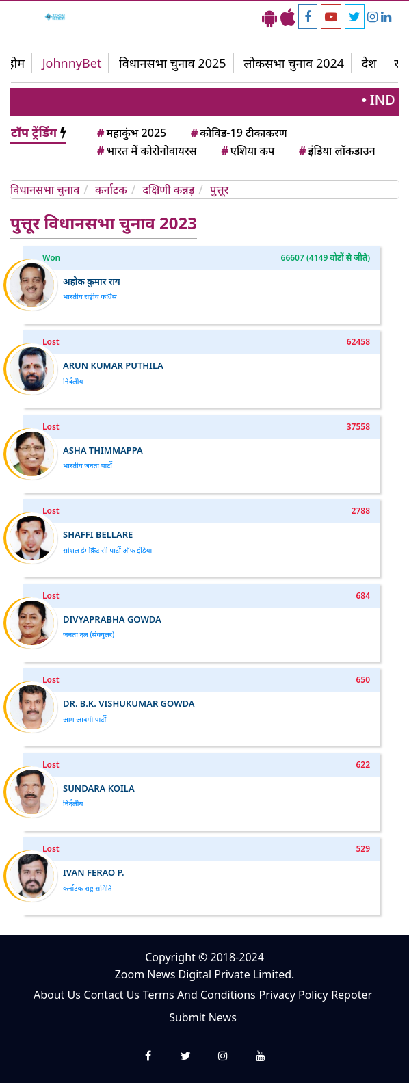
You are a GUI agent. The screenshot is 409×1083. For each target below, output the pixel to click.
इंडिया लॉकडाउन (336, 150)
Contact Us (112, 994)
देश (369, 63)
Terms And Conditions (199, 994)
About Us (57, 994)
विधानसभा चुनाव (46, 189)
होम (16, 63)
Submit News (203, 1017)
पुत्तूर (219, 189)
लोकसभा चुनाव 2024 (293, 63)
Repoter (351, 994)
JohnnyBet (72, 63)
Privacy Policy (293, 994)
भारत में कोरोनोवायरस (146, 150)
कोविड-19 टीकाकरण (238, 132)
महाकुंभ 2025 (130, 132)
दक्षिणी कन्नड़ (169, 189)
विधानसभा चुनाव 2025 (172, 63)
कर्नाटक (112, 189)
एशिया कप (246, 150)
